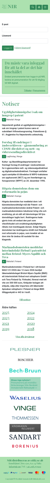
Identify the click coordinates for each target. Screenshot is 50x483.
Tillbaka (27, 90)
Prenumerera (39, 90)
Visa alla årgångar (25, 336)
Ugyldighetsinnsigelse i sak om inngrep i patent (22, 113)
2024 (31, 312)
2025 (5, 312)
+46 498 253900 (33, 466)
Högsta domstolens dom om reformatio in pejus (20, 189)
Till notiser (25, 299)
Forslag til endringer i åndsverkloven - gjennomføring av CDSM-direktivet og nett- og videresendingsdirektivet (25, 147)
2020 (31, 323)
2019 (5, 328)
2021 (5, 323)
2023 (5, 317)
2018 (30, 328)
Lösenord (6, 35)
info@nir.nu (15, 466)
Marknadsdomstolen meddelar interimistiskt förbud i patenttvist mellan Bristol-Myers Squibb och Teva (24, 252)
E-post (5, 24)
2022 (30, 317)
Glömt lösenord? (23, 48)
